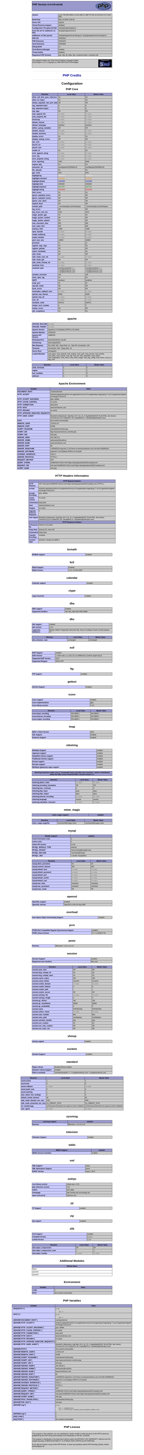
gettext (72, 681)
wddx (72, 1144)
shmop (72, 1036)
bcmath (72, 549)
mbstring (72, 745)
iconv (71, 694)
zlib (72, 1228)
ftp (72, 668)
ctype (71, 590)
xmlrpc (72, 1178)
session (72, 953)
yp (72, 1203)
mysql (72, 830)
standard (72, 1061)
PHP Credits (72, 75)
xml (72, 1160)
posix (71, 940)
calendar (71, 577)
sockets (72, 1048)
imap (72, 726)
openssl (72, 896)
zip (72, 1215)
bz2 (72, 562)
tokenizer (72, 1132)
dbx (72, 619)
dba (72, 603)
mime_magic (72, 809)
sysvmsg (72, 1116)
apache (72, 318)
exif (72, 647)
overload (72, 912)
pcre (72, 925)
